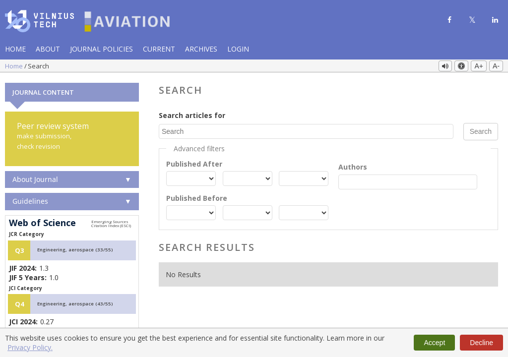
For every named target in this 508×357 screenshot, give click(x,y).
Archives (201, 49)
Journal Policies (101, 49)
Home (15, 49)
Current (159, 49)
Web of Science (42, 222)
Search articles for (192, 114)
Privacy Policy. (30, 347)
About (48, 49)
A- (496, 66)
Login (238, 49)
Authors (352, 166)
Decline (481, 343)
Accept (434, 343)
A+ (478, 66)
